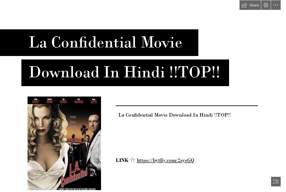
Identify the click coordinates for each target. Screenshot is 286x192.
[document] (143, 96)
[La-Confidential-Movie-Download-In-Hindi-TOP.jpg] (64, 143)
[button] (250, 5)
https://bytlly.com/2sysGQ (166, 160)
